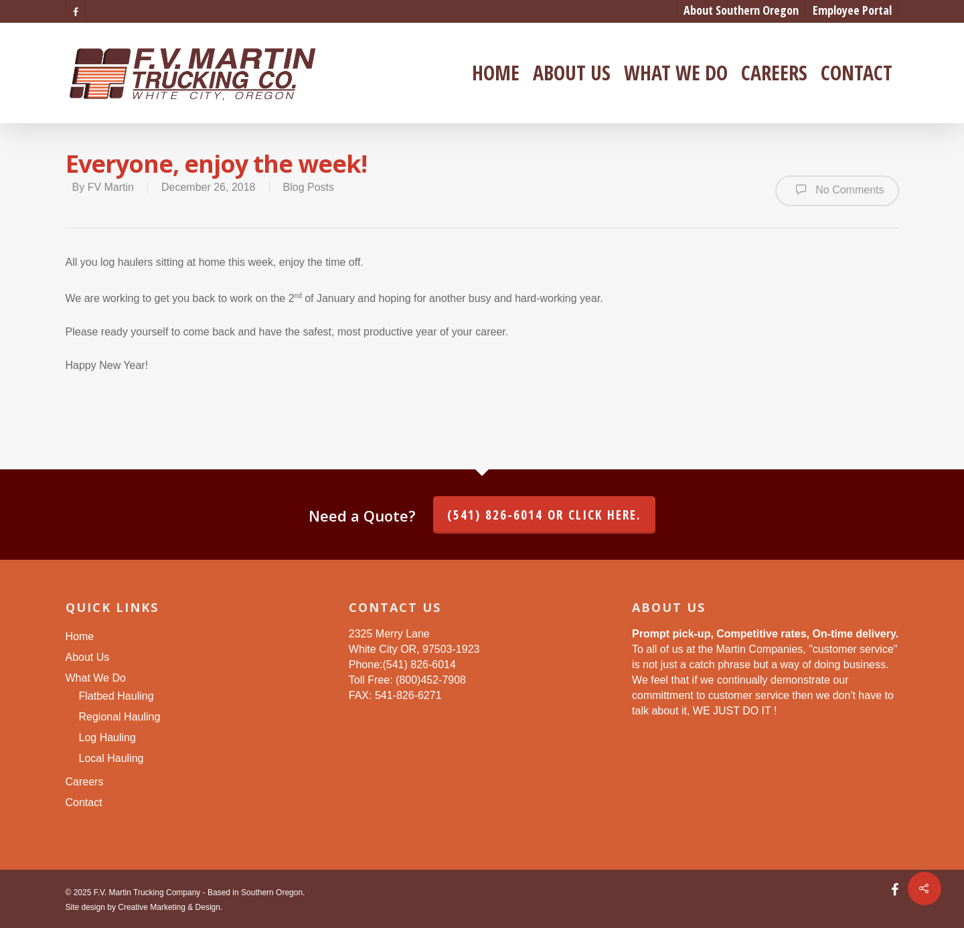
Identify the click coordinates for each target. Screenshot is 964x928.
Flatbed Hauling (116, 696)
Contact (856, 73)
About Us (572, 73)
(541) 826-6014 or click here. (544, 515)
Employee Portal (852, 10)
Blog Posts (308, 187)
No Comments (837, 189)
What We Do (676, 73)
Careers (774, 73)
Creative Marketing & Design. (170, 907)
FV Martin (111, 187)
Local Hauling (111, 758)
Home (495, 73)
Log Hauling (107, 737)
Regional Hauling (120, 716)
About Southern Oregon (741, 10)
